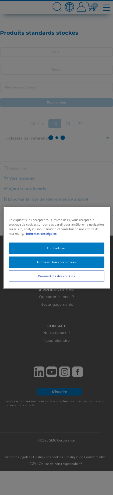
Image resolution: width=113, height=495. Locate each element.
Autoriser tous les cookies (57, 262)
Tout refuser (56, 248)
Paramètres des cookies (56, 276)
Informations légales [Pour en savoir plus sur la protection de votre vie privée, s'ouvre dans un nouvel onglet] (41, 234)
